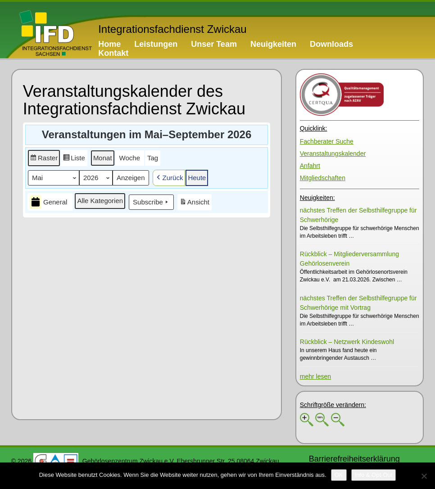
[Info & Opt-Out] (373, 475)
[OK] (339, 475)
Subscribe (151, 202)
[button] (44, 158)
